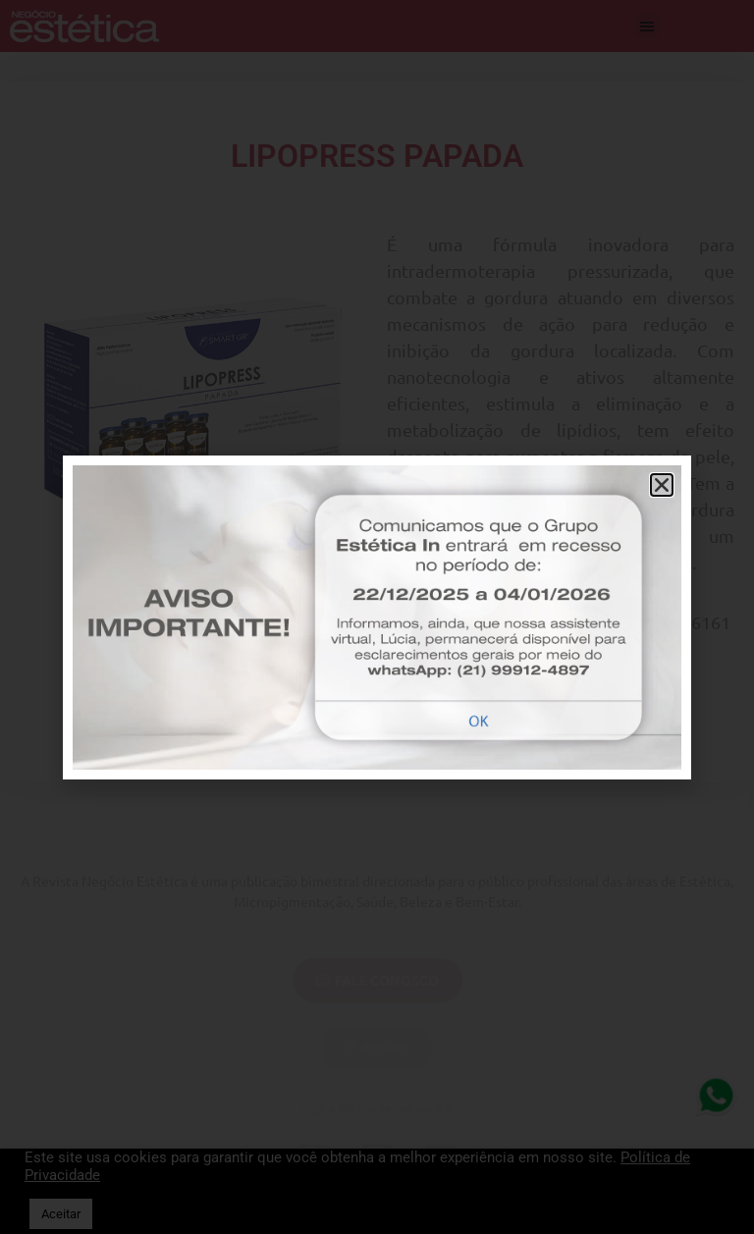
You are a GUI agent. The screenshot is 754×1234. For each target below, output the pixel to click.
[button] (662, 485)
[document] (377, 617)
